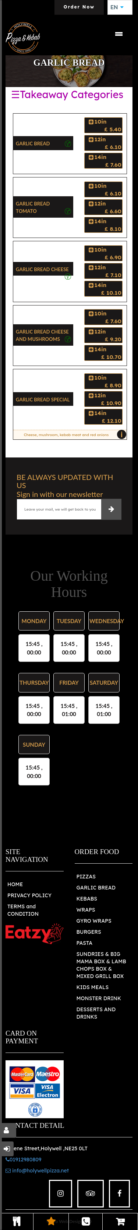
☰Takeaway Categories (67, 94)
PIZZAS (86, 876)
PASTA (85, 943)
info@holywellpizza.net (37, 1170)
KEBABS (87, 898)
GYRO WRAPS (94, 921)
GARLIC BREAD (96, 887)
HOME (15, 884)
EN (117, 7)
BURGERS (89, 932)
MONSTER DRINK (99, 998)
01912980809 (24, 1159)
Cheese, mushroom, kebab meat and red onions (73, 434)
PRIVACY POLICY (29, 895)
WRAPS (86, 909)
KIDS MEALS (93, 987)
